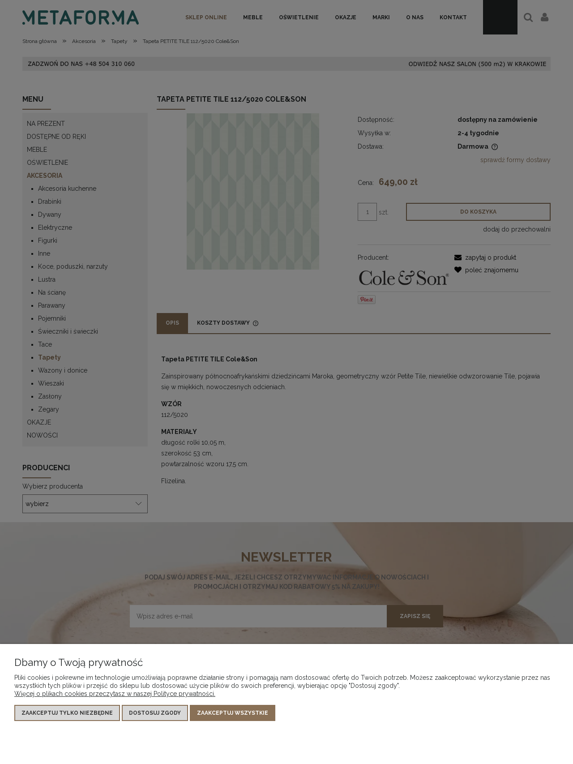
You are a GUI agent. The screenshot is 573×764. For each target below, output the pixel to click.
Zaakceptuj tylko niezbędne (67, 713)
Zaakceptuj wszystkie (232, 713)
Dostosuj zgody (155, 713)
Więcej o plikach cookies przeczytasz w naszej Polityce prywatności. (114, 693)
